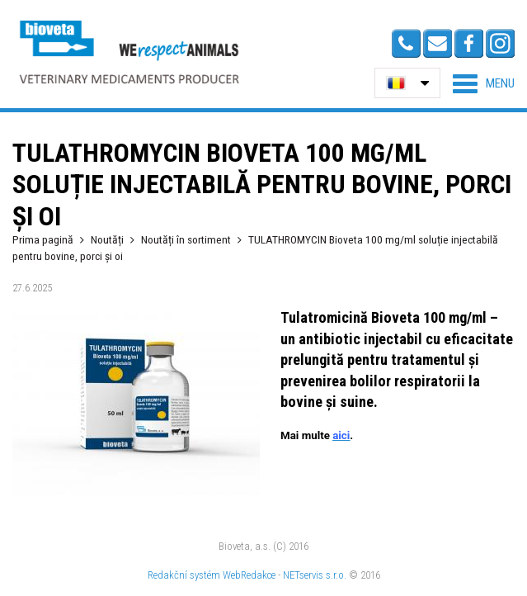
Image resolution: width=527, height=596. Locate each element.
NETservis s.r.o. (314, 575)
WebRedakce (249, 575)
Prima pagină (42, 239)
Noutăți (107, 239)
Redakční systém (184, 575)
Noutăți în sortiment (186, 239)
